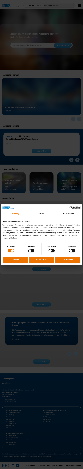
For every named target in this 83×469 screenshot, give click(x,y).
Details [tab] (41, 214)
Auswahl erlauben (41, 260)
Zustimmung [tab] (14, 214)
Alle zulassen (68, 260)
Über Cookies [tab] (68, 214)
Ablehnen (15, 260)
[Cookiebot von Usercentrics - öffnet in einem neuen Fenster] (71, 207)
